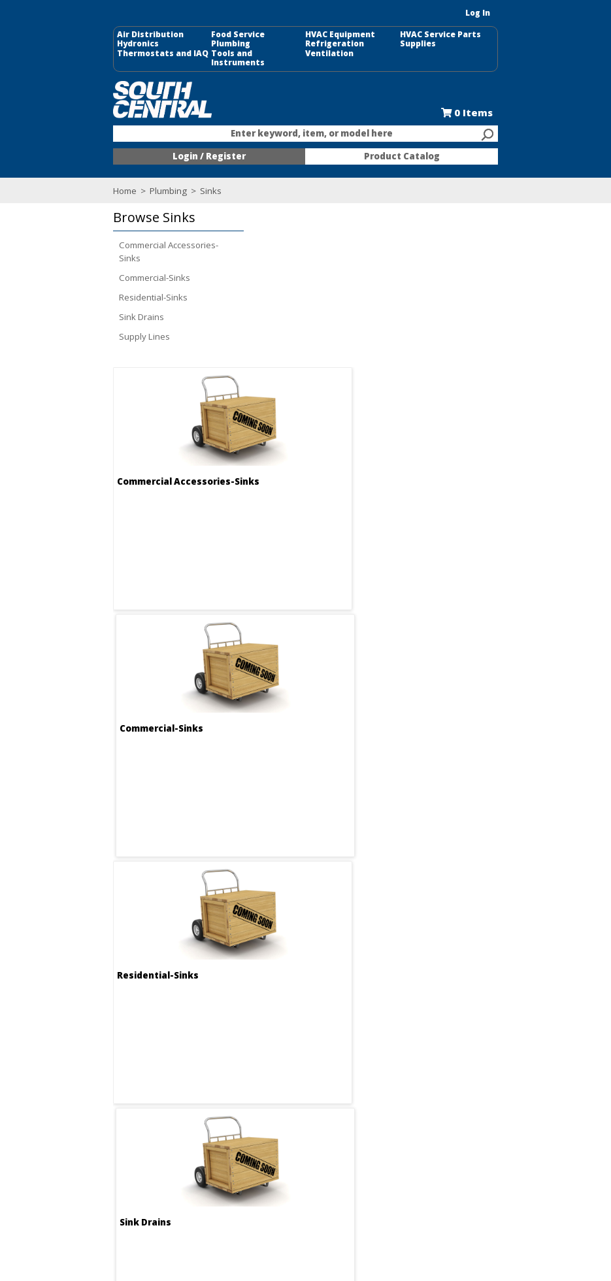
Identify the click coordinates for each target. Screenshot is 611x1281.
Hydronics (86, 43)
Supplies (444, 43)
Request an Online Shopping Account (349, 1030)
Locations (209, 1059)
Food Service (212, 34)
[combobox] (305, 129)
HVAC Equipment (341, 34)
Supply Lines (92, 331)
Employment (214, 1036)
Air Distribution (98, 34)
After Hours (335, 1083)
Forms (324, 1059)
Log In (530, 12)
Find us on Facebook (122, 1061)
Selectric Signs (463, 1048)
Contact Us (211, 1048)
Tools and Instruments (234, 53)
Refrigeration (335, 43)
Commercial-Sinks (103, 272)
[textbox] (299, 129)
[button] (123, 212)
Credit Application (347, 1048)
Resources (333, 1071)
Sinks (158, 185)
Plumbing (205, 43)
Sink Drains (89, 311)
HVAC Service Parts (466, 34)
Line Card (454, 1059)
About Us (208, 1024)
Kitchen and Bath (468, 1036)
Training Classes (345, 1095)
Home (73, 185)
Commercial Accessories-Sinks (117, 246)
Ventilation (330, 53)
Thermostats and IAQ (111, 53)
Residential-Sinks (101, 292)
